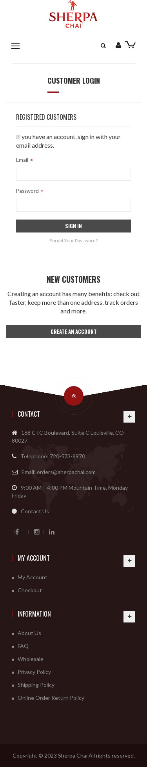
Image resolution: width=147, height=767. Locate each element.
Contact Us (35, 511)
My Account (34, 558)
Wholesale (31, 658)
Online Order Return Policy (51, 697)
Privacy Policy (34, 671)
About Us (29, 633)
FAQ (23, 646)
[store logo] (73, 14)
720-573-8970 (67, 456)
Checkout (30, 590)
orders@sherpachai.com (66, 472)
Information (34, 614)
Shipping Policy (36, 684)
